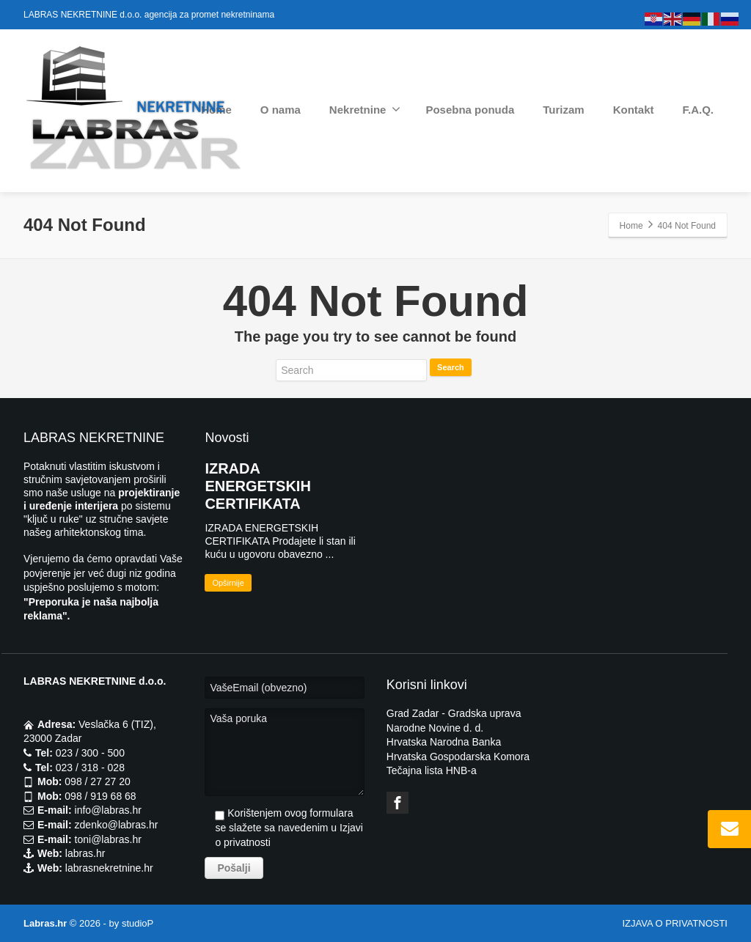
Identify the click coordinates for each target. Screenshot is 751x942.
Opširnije (227, 582)
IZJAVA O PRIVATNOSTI (675, 923)
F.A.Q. (698, 109)
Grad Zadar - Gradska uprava (454, 713)
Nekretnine (365, 109)
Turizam (563, 109)
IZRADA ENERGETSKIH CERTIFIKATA (257, 486)
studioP (137, 923)
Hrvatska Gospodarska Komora (458, 756)
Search (450, 367)
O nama (280, 109)
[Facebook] (398, 803)
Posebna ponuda (469, 109)
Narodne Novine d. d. (435, 728)
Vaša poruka (284, 752)
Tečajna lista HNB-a (432, 770)
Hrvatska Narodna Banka (444, 742)
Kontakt (633, 109)
